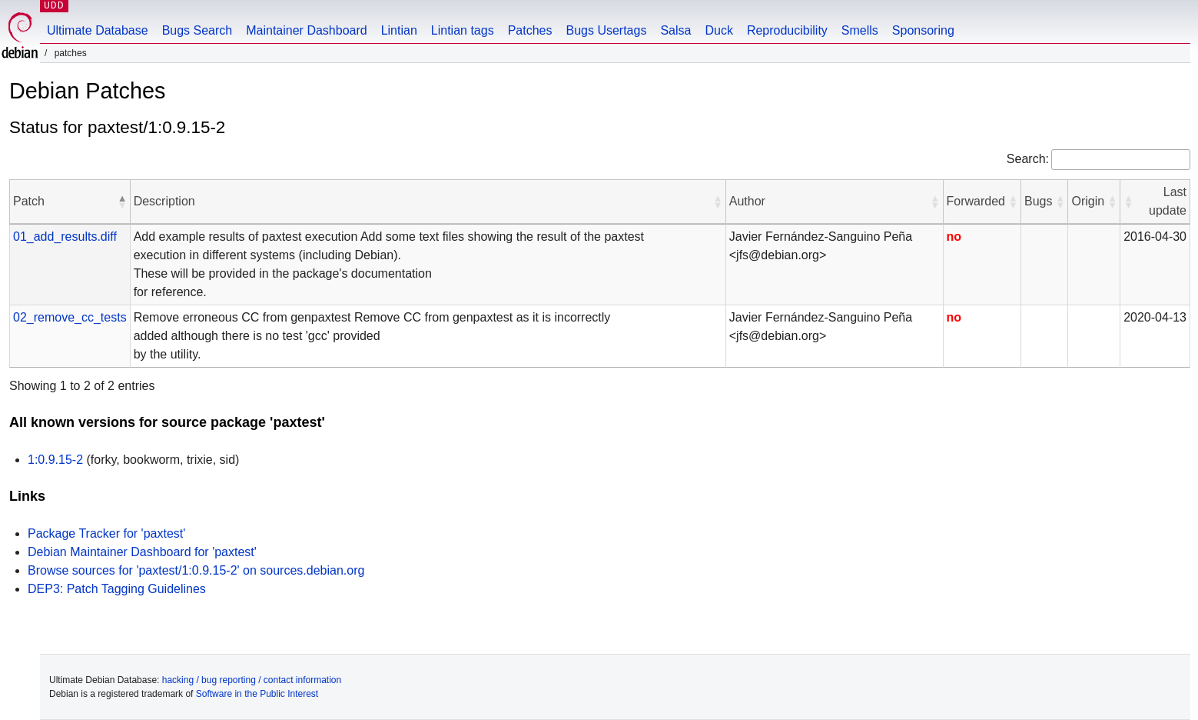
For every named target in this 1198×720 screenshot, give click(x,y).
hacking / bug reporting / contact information (251, 680)
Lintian (399, 30)
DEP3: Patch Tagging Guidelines (117, 588)
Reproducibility (787, 30)
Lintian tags (462, 30)
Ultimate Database (97, 30)
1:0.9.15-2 (55, 459)
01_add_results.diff (65, 236)
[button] (122, 201)
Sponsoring (923, 30)
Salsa (675, 30)
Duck (718, 30)
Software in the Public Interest (257, 693)
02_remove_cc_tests (70, 317)
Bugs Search (197, 30)
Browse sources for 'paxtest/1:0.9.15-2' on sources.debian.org (196, 570)
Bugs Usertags (606, 30)
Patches (530, 30)
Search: (1028, 158)
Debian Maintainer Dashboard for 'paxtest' (142, 551)
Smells (859, 30)
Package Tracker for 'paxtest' (106, 533)
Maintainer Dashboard (306, 30)
